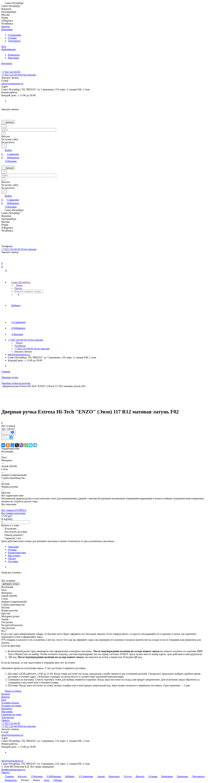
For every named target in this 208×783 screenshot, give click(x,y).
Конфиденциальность (13, 769)
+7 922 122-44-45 (10, 71)
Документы (14, 40)
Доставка (13, 561)
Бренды (5, 696)
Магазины (13, 57)
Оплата (12, 558)
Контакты (6, 708)
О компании (14, 35)
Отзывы (12, 38)
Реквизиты (14, 54)
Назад (18, 285)
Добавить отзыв (11, 584)
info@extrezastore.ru (12, 83)
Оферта (5, 720)
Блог (4, 699)
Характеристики (17, 552)
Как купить (14, 555)
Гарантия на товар (11, 714)
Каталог (5, 694)
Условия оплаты (10, 702)
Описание (13, 546)
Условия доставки (11, 705)
